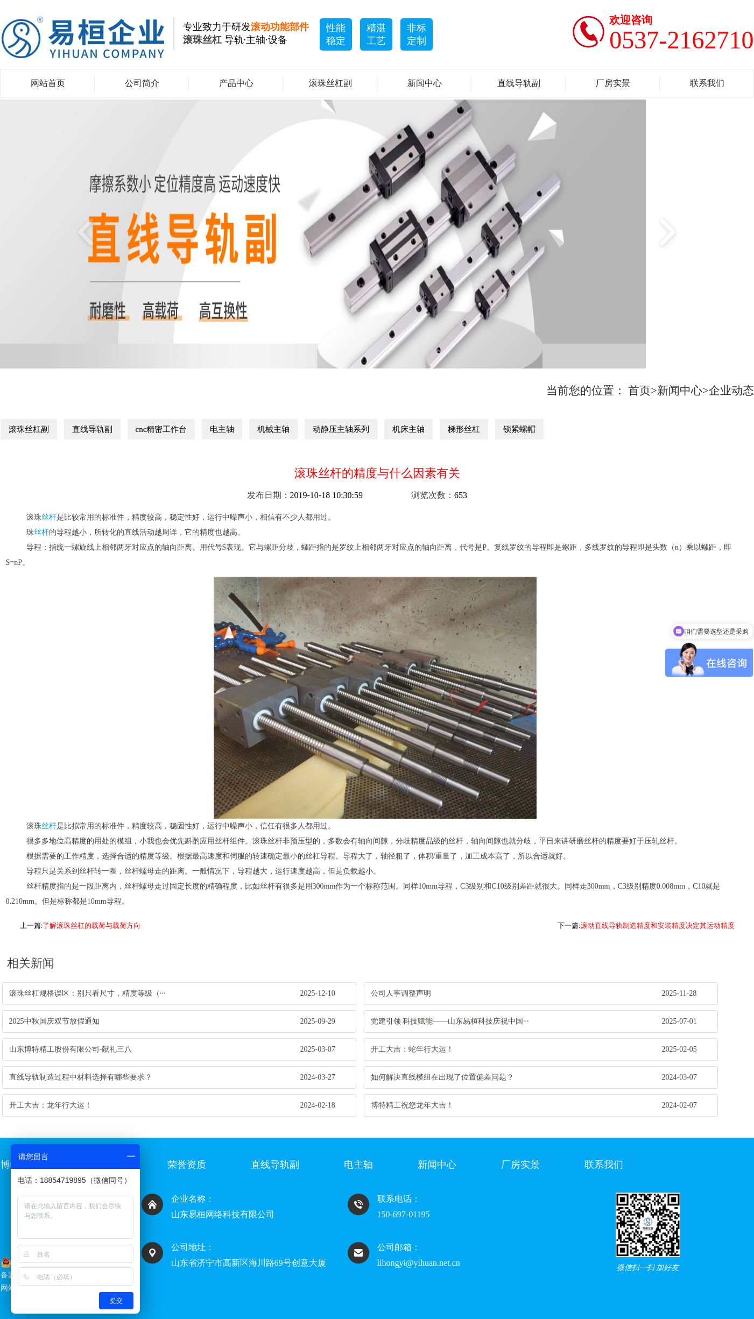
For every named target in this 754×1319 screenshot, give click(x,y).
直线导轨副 (518, 83)
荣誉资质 (186, 1164)
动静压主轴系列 (341, 429)
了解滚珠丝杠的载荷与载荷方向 (91, 925)
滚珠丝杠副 (330, 83)
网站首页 (48, 83)
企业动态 (731, 390)
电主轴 (222, 429)
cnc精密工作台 (161, 429)
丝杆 (49, 517)
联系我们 (707, 83)
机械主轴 (273, 429)
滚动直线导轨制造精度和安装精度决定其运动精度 (658, 925)
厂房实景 (613, 83)
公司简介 (142, 83)
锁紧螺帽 (519, 429)
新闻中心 (424, 83)
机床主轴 (408, 429)
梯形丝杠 (464, 429)
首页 (639, 390)
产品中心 (236, 83)
